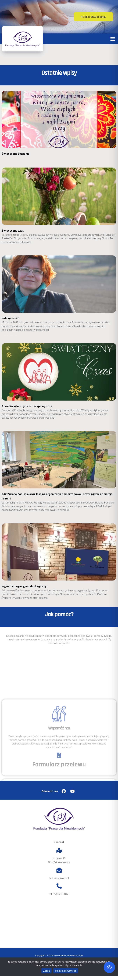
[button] (112, 39)
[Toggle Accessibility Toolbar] (109, 967)
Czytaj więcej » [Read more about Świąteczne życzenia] (10, 159)
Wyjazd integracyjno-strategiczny (24, 586)
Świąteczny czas (13, 231)
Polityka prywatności (66, 971)
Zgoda (46, 971)
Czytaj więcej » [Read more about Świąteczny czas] (10, 247)
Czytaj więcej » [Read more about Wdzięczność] (10, 335)
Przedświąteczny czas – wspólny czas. (27, 406)
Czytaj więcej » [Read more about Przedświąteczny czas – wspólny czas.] (10, 423)
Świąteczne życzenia (15, 154)
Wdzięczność (10, 318)
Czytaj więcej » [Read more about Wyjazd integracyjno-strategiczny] (10, 603)
